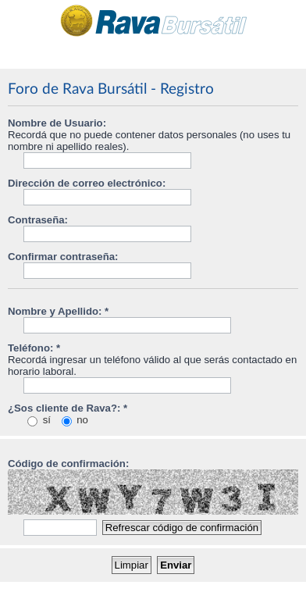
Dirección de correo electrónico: (86, 183)
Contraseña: (38, 220)
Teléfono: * (34, 348)
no (75, 420)
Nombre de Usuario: (57, 123)
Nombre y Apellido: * (58, 311)
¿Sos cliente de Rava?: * (67, 408)
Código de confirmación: (68, 463)
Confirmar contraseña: (63, 256)
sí (39, 420)
